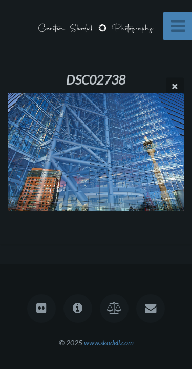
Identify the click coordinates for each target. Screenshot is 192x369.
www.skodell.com (109, 342)
